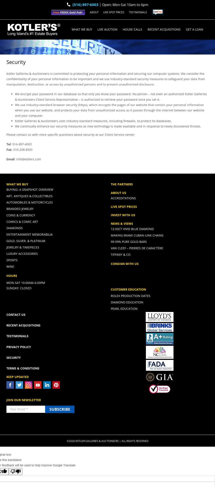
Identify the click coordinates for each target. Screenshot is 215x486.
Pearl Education (124, 309)
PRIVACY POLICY (18, 347)
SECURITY (13, 358)
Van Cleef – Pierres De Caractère (137, 248)
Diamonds (14, 228)
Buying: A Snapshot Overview (29, 190)
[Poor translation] (15, 471)
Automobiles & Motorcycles (29, 202)
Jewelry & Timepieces (22, 247)
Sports (12, 260)
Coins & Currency (20, 215)
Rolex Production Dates (130, 296)
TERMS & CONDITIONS (22, 368)
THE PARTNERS (122, 184)
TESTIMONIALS (17, 336)
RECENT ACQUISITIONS (23, 325)
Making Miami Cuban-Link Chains (137, 235)
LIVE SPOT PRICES (124, 207)
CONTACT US (15, 315)
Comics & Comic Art (22, 222)
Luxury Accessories (22, 254)
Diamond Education (127, 302)
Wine (10, 266)
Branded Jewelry (20, 209)
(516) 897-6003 (85, 4)
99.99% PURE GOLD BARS (129, 242)
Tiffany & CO (120, 255)
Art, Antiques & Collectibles (29, 196)
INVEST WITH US (123, 215)
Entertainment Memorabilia (29, 234)
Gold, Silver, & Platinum (25, 241)
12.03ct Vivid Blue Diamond (132, 229)
